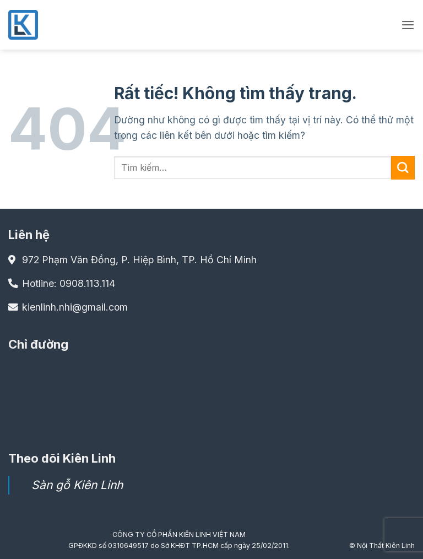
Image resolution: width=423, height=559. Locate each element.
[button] (407, 24)
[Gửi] (403, 168)
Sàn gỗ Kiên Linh (77, 485)
